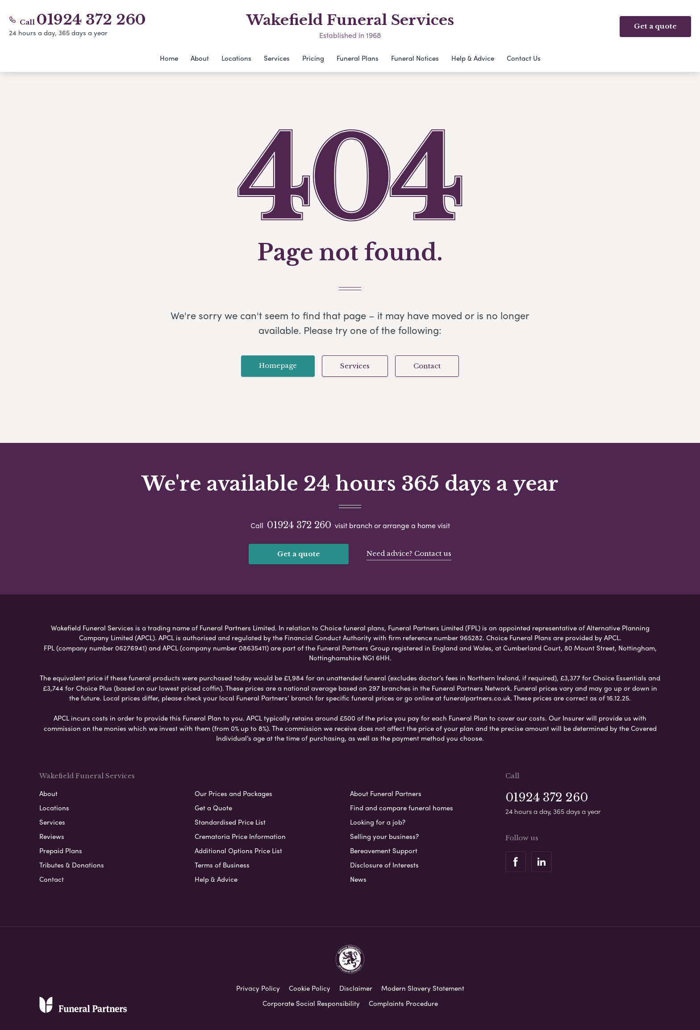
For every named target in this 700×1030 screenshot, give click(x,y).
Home (169, 58)
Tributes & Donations (71, 864)
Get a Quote (213, 807)
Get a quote (298, 554)
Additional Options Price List (238, 850)
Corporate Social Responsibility (311, 1002)
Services (277, 58)
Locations (236, 58)
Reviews (51, 835)
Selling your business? (384, 835)
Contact (427, 366)
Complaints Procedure (403, 1002)
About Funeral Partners (385, 792)
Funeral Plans (358, 58)
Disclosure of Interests (384, 864)
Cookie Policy (309, 987)
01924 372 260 (91, 20)
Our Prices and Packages (233, 792)
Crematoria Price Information (240, 835)
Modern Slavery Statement (422, 987)
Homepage (278, 365)
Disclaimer (355, 987)
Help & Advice (472, 58)
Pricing (313, 58)
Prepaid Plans (60, 850)
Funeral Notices (415, 58)
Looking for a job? (377, 821)
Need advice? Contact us (409, 553)
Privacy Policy (258, 987)
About (200, 58)
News (358, 878)
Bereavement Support (383, 850)
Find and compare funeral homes (401, 807)
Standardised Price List (230, 821)
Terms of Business (222, 864)
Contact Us (524, 58)
